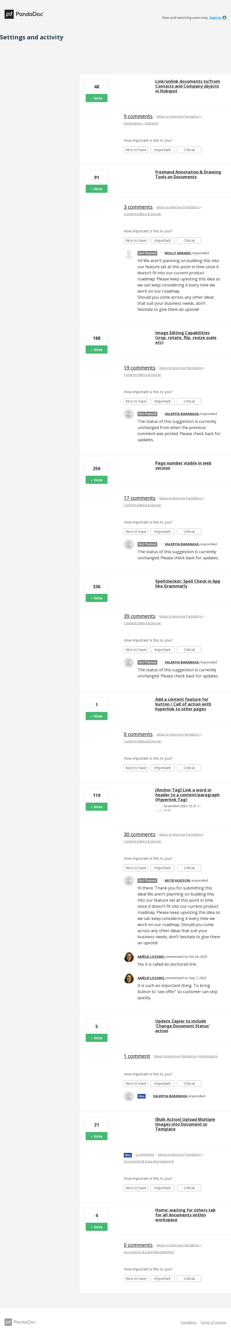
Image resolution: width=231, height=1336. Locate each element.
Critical (192, 150)
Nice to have (137, 150)
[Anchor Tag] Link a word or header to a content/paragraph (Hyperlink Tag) (187, 794)
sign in (215, 17)
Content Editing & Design (142, 214)
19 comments (140, 367)
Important (164, 150)
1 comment (137, 1056)
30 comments (140, 834)
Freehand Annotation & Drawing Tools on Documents (188, 174)
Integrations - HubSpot (141, 123)
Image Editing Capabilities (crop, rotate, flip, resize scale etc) (186, 337)
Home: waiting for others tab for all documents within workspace (185, 1214)
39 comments (140, 616)
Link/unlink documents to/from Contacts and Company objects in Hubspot (187, 86)
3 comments (138, 206)
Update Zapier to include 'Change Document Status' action (182, 1025)
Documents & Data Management (149, 1161)
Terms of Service (213, 1322)
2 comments (145, 1154)
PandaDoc (189, 1322)
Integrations (208, 1056)
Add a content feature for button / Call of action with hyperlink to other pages (183, 704)
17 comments (140, 498)
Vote (98, 98)
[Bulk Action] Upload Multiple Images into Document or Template (185, 1124)
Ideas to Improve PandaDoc (178, 116)
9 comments (138, 116)
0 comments (138, 734)
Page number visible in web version (183, 465)
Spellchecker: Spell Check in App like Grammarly (187, 583)
